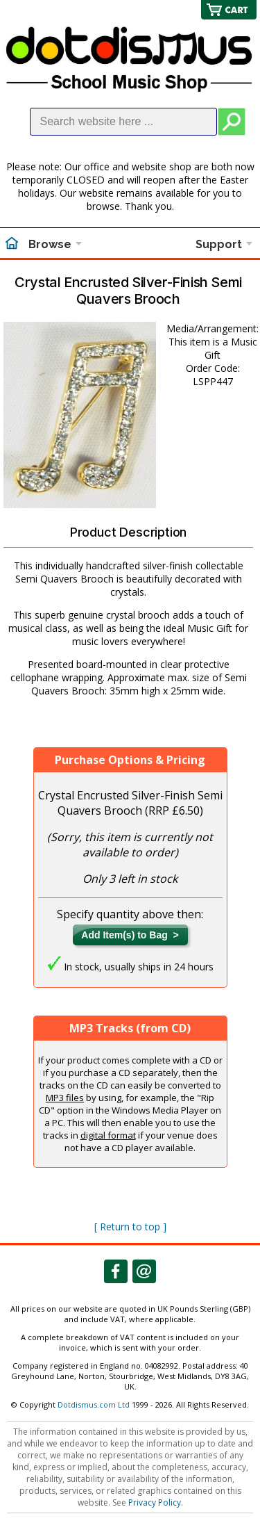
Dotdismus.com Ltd (94, 1404)
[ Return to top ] (130, 1226)
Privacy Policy (154, 1502)
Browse (49, 244)
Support (219, 244)
